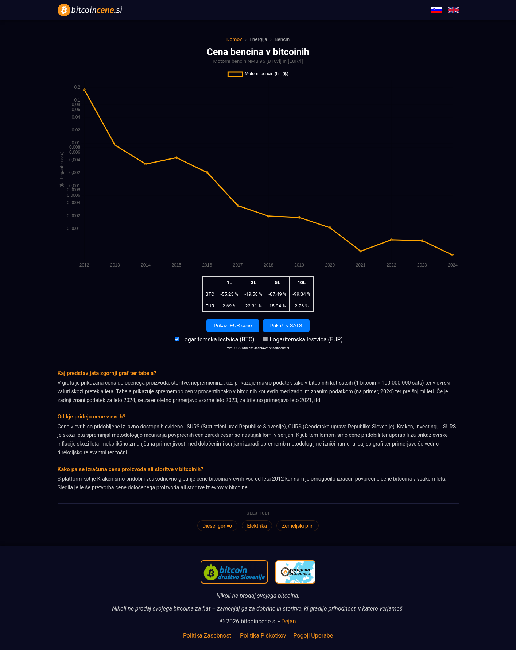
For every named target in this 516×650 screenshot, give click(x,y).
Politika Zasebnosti (208, 635)
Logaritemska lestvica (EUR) (302, 339)
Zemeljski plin (298, 526)
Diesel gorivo (217, 526)
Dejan (288, 621)
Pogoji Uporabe (313, 635)
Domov (234, 39)
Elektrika (257, 526)
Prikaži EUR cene (233, 325)
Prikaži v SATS (286, 325)
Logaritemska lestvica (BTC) (214, 339)
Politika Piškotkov (263, 635)
